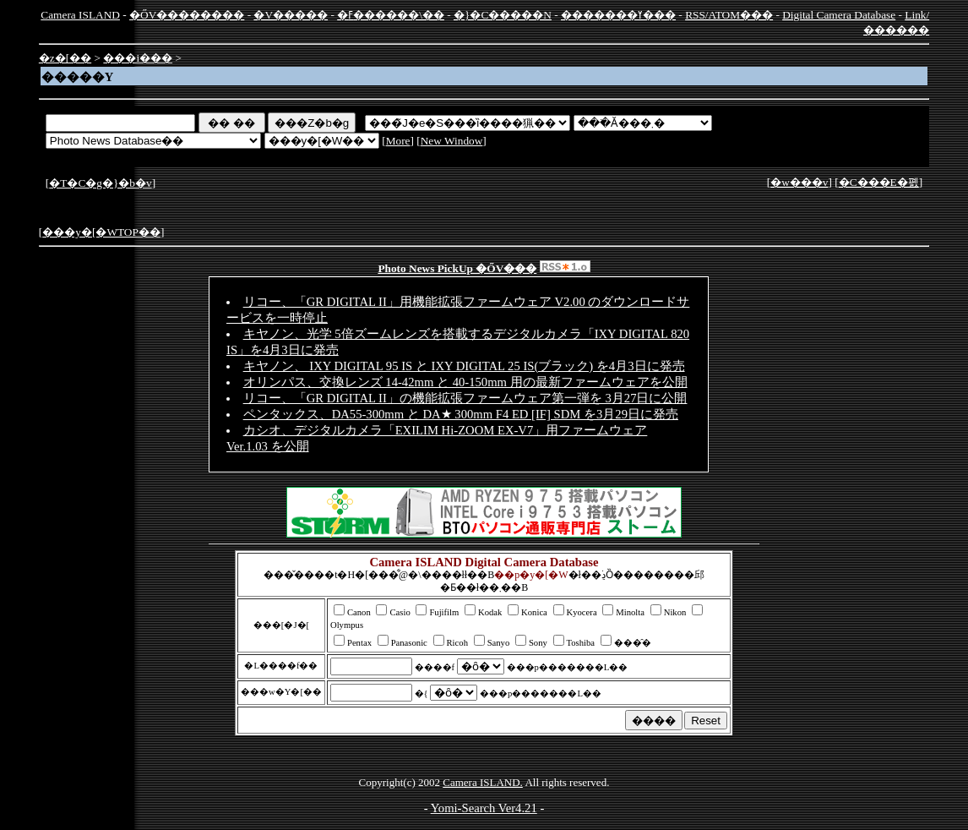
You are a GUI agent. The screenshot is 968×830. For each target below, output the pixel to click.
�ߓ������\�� (390, 14)
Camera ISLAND (80, 14)
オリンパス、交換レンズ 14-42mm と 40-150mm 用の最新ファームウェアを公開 (465, 382)
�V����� (290, 14)
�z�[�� (65, 58)
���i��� (137, 58)
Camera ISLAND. (483, 782)
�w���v (799, 182)
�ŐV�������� (186, 14)
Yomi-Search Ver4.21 (484, 808)
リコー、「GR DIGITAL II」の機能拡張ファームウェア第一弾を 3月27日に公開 (465, 398)
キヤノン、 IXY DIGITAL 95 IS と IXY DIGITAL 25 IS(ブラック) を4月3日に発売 (464, 366)
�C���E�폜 (879, 182)
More (398, 140)
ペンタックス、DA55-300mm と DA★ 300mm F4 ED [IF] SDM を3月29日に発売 (460, 414)
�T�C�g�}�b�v (100, 183)
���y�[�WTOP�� (101, 232)
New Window (452, 140)
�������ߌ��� (618, 14)
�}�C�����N (503, 14)
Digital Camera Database (838, 14)
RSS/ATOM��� (729, 14)
